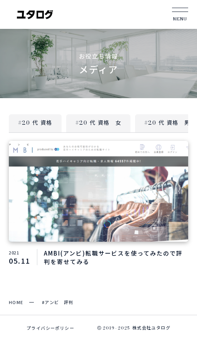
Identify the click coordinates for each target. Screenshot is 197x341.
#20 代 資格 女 (98, 123)
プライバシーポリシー (50, 328)
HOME (16, 302)
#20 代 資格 (35, 123)
